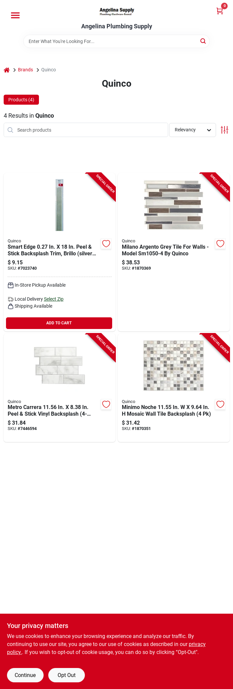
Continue (25, 675)
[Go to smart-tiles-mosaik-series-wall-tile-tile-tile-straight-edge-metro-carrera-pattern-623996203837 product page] (60, 388)
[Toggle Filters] (224, 130)
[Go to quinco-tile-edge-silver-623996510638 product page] (60, 252)
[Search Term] (116, 41)
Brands (25, 69)
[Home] (7, 69)
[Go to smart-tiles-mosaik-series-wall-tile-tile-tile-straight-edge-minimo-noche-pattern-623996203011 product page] (174, 388)
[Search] (203, 40)
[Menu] (15, 15)
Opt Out (67, 675)
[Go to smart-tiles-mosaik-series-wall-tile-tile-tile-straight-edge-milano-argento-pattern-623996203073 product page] (174, 252)
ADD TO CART (59, 323)
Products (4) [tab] (21, 99)
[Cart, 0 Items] (219, 10)
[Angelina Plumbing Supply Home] (116, 11)
